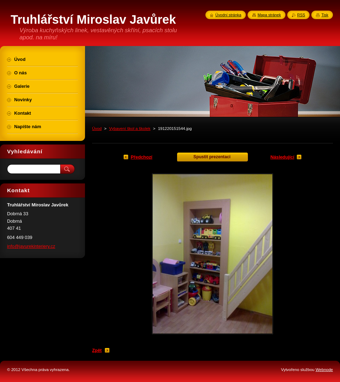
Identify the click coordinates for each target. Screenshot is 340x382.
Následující (282, 157)
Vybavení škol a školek (130, 128)
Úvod (97, 128)
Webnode (324, 369)
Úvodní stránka (228, 15)
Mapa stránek (269, 15)
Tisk (324, 15)
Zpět (97, 350)
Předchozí (141, 157)
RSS (301, 15)
